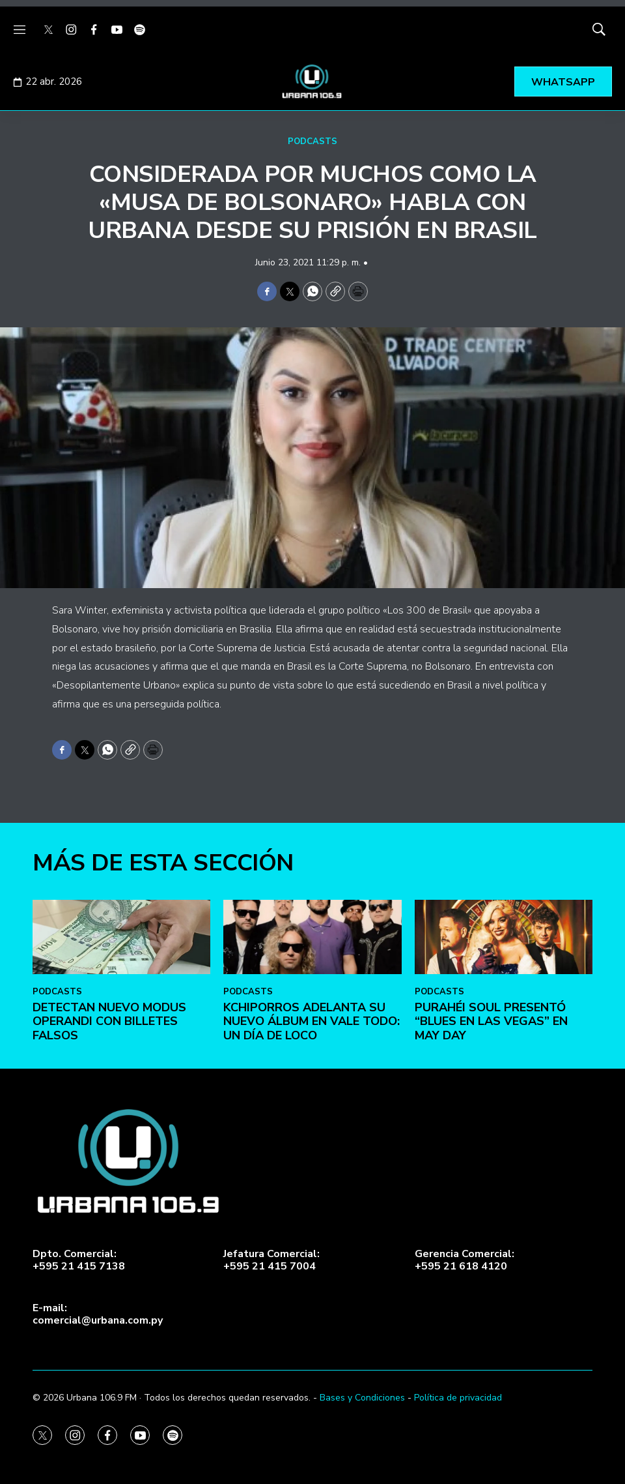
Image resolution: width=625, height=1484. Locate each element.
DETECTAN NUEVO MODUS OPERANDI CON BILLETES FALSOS (109, 1218)
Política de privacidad (458, 1397)
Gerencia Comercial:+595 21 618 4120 (464, 1260)
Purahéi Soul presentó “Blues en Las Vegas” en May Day (491, 1218)
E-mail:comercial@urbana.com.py (98, 1314)
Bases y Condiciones (362, 1397)
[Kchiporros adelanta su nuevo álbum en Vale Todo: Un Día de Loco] (312, 1134)
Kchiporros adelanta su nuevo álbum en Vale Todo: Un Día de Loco (311, 1218)
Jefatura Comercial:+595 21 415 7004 (271, 1260)
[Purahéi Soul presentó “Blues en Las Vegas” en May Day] (503, 1134)
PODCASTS (312, 141)
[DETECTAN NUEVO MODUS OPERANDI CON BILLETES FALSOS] (121, 1134)
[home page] (312, 81)
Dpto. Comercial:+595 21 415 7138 (79, 1260)
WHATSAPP (563, 82)
